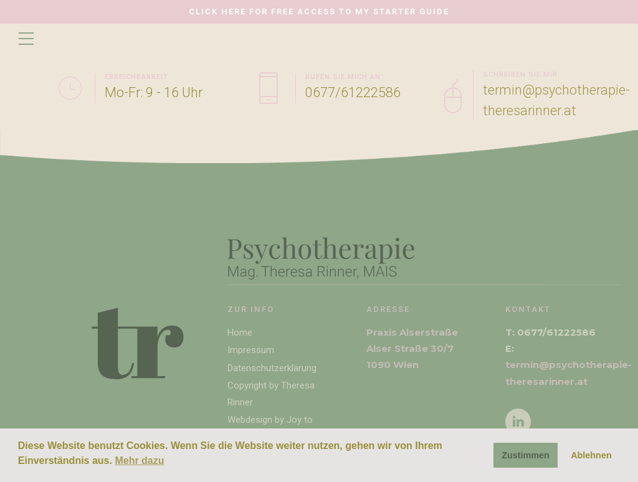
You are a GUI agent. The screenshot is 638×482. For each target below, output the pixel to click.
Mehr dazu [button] (139, 460)
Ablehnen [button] (591, 455)
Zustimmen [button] (526, 455)
